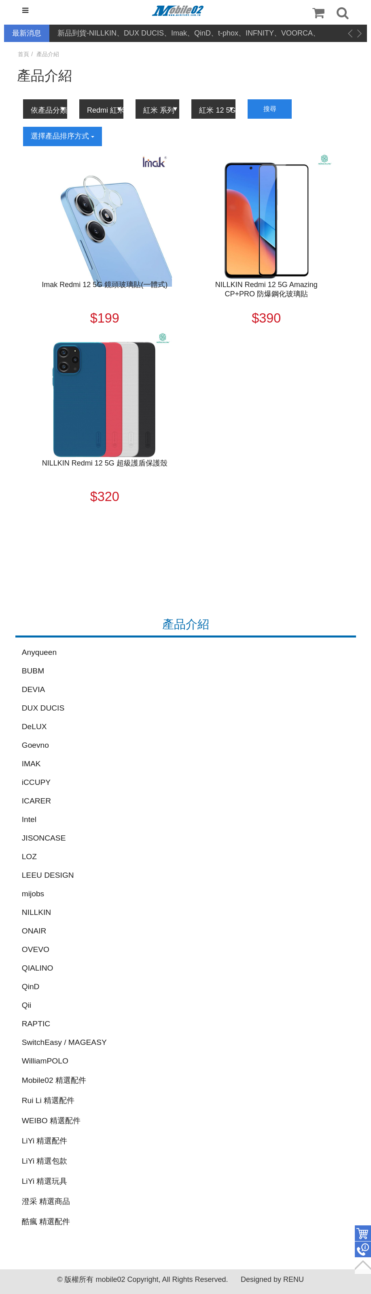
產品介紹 (47, 54)
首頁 (23, 54)
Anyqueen (39, 652)
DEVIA (33, 689)
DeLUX (34, 726)
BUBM (33, 671)
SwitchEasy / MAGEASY (64, 1042)
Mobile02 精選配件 (54, 1080)
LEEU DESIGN (48, 875)
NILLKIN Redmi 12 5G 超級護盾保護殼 (104, 463)
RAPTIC (36, 1023)
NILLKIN (36, 912)
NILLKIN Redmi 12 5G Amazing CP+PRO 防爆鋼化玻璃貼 (266, 289)
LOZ (29, 856)
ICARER (36, 801)
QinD (31, 986)
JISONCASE (44, 838)
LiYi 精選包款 (45, 1161)
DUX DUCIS (43, 708)
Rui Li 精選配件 (48, 1100)
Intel (29, 819)
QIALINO (37, 968)
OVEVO (35, 949)
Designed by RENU (272, 1279)
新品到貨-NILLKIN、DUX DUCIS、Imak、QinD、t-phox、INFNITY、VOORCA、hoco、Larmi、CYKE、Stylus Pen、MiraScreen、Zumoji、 (188, 33)
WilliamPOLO (45, 1061)
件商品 (363, 1233)
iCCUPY (36, 782)
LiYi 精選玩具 (45, 1181)
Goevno (35, 745)
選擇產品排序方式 (62, 136)
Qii (26, 1005)
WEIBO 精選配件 (51, 1120)
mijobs (33, 893)
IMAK (31, 763)
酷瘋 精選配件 (46, 1221)
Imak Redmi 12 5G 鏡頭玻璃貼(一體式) (104, 285)
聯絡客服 (363, 1250)
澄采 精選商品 (46, 1201)
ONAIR (34, 931)
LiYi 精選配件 (45, 1141)
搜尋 (269, 108)
